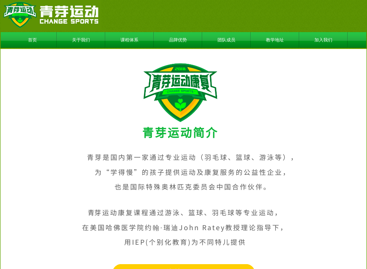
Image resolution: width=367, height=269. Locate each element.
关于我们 (81, 40)
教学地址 (275, 40)
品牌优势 (178, 40)
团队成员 (226, 40)
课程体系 (129, 40)
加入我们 (323, 40)
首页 (32, 40)
